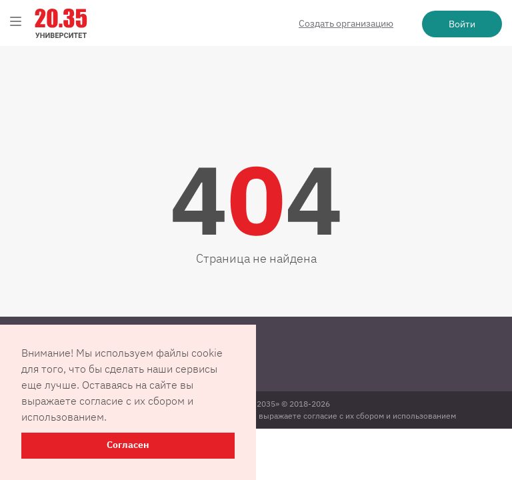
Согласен (128, 445)
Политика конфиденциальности (80, 357)
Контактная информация (66, 341)
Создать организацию (346, 23)
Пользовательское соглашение (79, 373)
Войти (462, 24)
